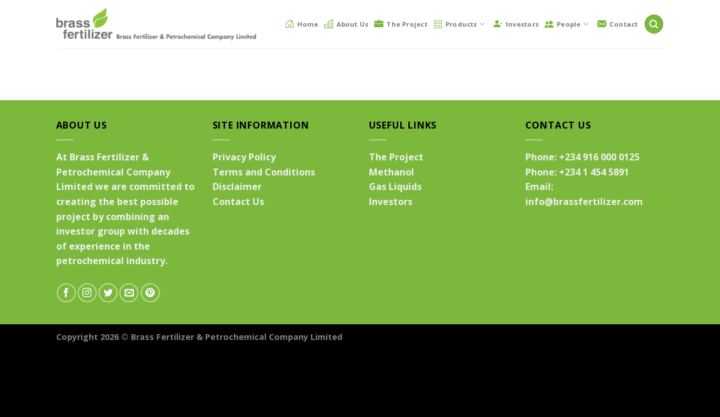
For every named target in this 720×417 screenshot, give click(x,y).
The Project (400, 23)
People (566, 24)
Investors (516, 23)
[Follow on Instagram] (87, 292)
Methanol (391, 172)
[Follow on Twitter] (108, 292)
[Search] (654, 24)
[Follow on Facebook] (66, 292)
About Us (346, 23)
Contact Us (238, 201)
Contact (617, 23)
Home (302, 23)
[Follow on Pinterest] (150, 292)
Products (459, 24)
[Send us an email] (128, 292)
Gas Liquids (395, 186)
